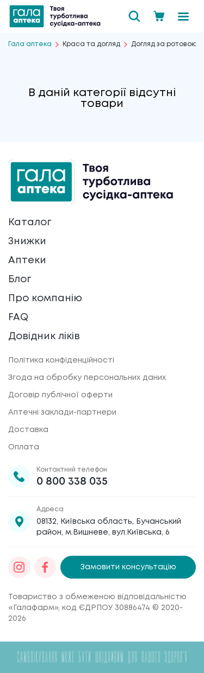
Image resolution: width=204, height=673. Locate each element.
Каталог (29, 222)
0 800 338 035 (72, 482)
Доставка (28, 430)
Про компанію (45, 298)
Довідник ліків (44, 336)
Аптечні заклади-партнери (62, 412)
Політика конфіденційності (61, 360)
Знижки (27, 241)
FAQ (18, 317)
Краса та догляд (91, 44)
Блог (19, 279)
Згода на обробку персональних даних (87, 377)
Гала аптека (30, 44)
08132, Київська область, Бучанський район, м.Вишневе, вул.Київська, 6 (108, 527)
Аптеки (27, 260)
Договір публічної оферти (60, 395)
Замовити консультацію (128, 567)
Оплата (23, 447)
